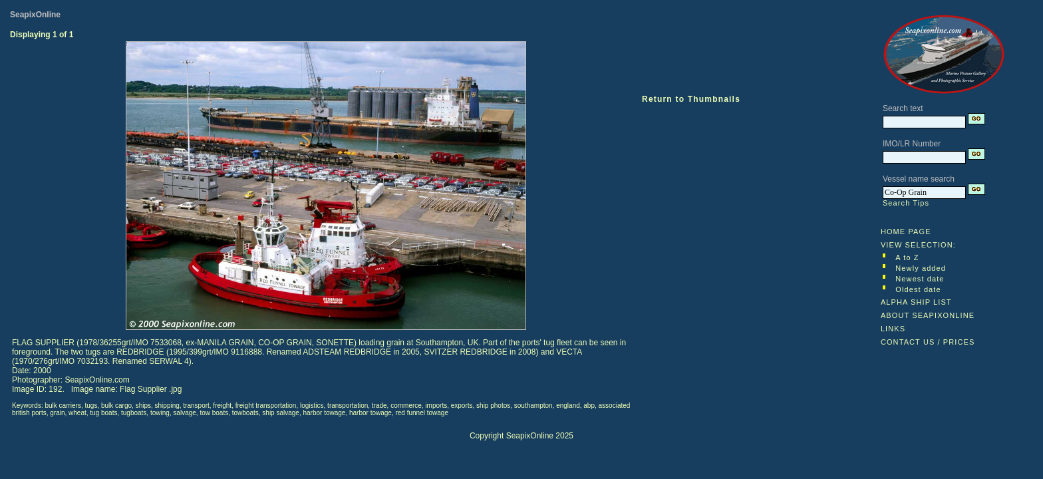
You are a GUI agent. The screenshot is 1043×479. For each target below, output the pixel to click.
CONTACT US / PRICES (928, 342)
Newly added (920, 268)
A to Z (907, 257)
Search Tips (906, 203)
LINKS (893, 329)
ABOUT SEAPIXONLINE (927, 315)
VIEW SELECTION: (918, 245)
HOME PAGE (906, 232)
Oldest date (918, 289)
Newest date (919, 279)
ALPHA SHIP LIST (916, 302)
